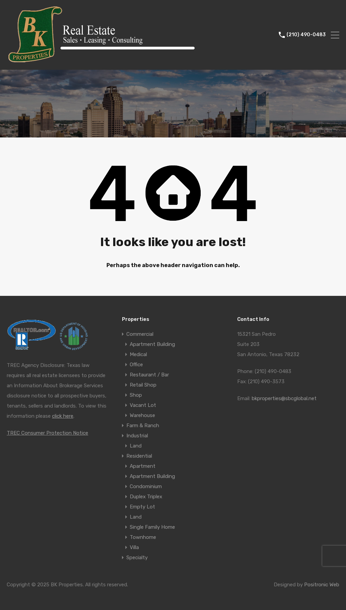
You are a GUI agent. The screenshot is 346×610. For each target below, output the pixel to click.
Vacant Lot (143, 405)
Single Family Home (152, 527)
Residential (139, 456)
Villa (134, 547)
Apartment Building (152, 344)
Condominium (146, 486)
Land (136, 446)
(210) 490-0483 (306, 35)
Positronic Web (321, 585)
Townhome (143, 537)
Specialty (137, 557)
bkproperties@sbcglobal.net (284, 398)
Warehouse (142, 415)
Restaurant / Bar (149, 375)
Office (136, 365)
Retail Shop (143, 385)
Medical (138, 354)
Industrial (137, 436)
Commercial (139, 334)
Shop (136, 395)
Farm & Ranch (142, 425)
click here (62, 416)
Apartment (142, 466)
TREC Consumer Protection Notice (47, 433)
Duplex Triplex (146, 497)
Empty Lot (142, 507)
